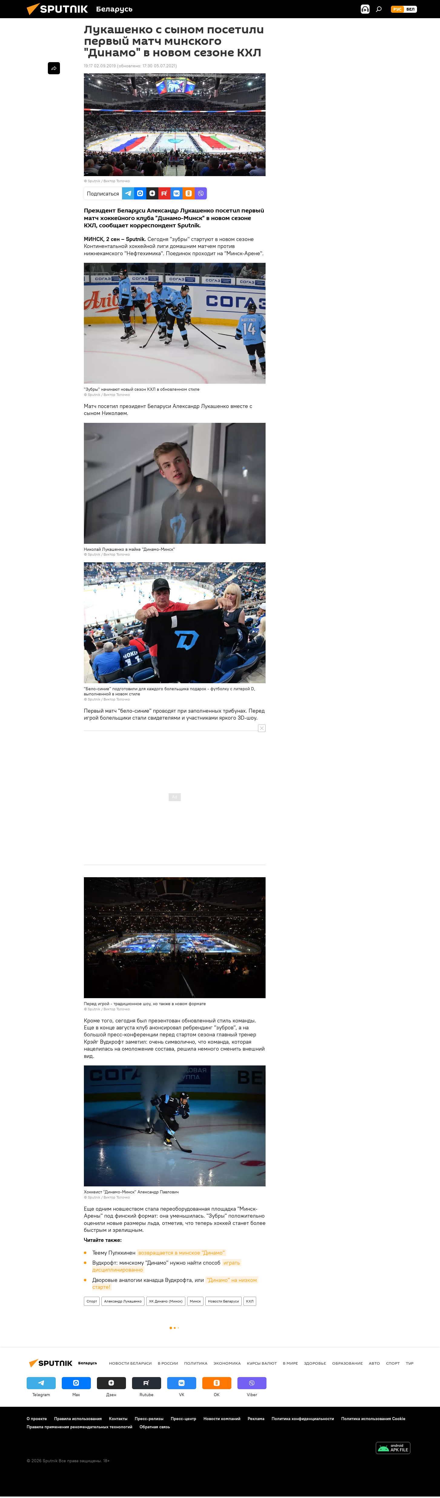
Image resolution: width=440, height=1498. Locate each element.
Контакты (118, 1418)
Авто (374, 1363)
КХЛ (249, 1301)
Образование (347, 1363)
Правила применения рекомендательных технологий (79, 1426)
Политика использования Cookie (373, 1418)
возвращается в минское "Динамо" (181, 1252)
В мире (290, 1363)
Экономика (227, 1363)
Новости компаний (221, 1418)
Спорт (92, 1301)
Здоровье (315, 1363)
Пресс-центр (183, 1418)
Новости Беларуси (223, 1301)
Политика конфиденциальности (303, 1418)
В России (168, 1363)
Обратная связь (155, 1426)
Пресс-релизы (149, 1418)
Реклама (256, 1418)
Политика (195, 1363)
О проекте (37, 1418)
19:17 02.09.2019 (100, 66)
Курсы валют (262, 1363)
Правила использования (78, 1418)
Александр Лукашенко (123, 1301)
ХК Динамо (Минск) (166, 1301)
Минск (195, 1301)
